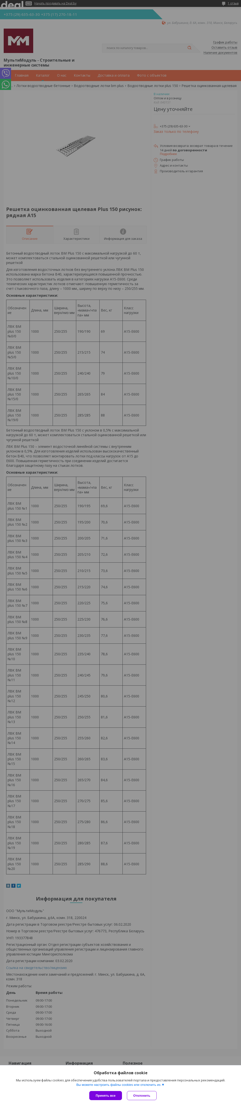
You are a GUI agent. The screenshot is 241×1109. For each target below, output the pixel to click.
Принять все (106, 1095)
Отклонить (141, 1095)
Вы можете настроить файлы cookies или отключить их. (118, 1085)
